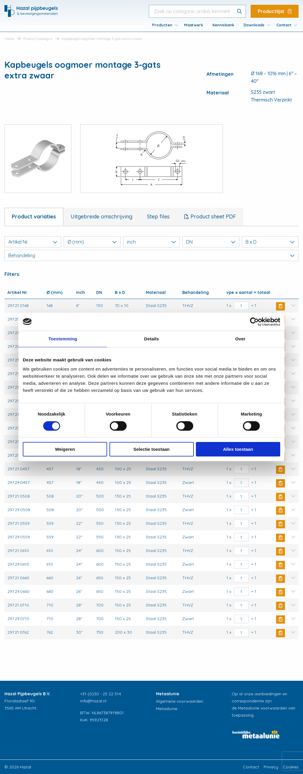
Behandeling (151, 255)
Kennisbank (223, 24)
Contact (283, 24)
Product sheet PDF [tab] (212, 216)
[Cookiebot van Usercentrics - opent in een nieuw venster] (254, 321)
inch (151, 242)
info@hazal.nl (93, 701)
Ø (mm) (92, 242)
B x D (270, 242)
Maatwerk (193, 24)
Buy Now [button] (280, 306)
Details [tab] (151, 338)
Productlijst (274, 11)
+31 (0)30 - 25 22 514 (100, 693)
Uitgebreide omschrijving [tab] (101, 216)
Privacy (271, 767)
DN (210, 242)
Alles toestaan (238, 449)
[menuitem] (163, 25)
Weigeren (65, 449)
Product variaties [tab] (34, 216)
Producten (162, 24)
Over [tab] (240, 338)
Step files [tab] (158, 216)
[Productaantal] (241, 305)
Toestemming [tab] (62, 338)
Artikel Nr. (32, 242)
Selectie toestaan (151, 449)
